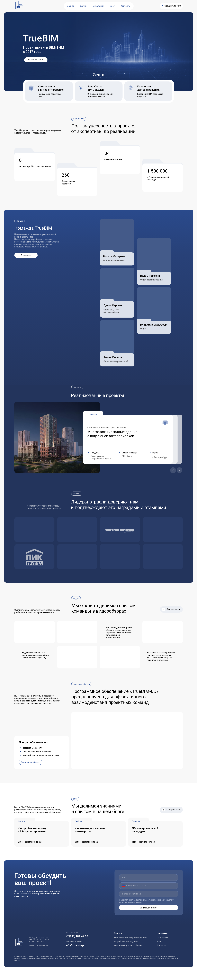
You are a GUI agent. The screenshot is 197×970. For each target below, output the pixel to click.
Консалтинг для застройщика (128, 945)
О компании (162, 937)
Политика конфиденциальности (40, 945)
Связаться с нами (148, 908)
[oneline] (148, 894)
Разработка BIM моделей (126, 941)
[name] (148, 877)
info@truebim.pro (76, 945)
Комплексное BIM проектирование (130, 937)
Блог (159, 941)
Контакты (161, 945)
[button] (171, 6)
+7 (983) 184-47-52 (77, 936)
